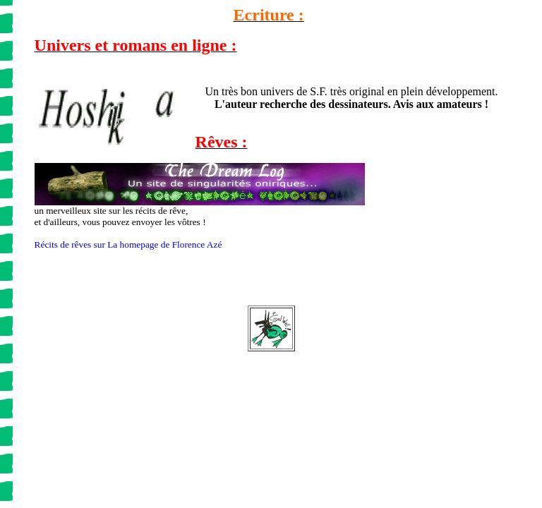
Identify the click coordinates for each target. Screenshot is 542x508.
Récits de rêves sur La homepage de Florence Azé (128, 244)
